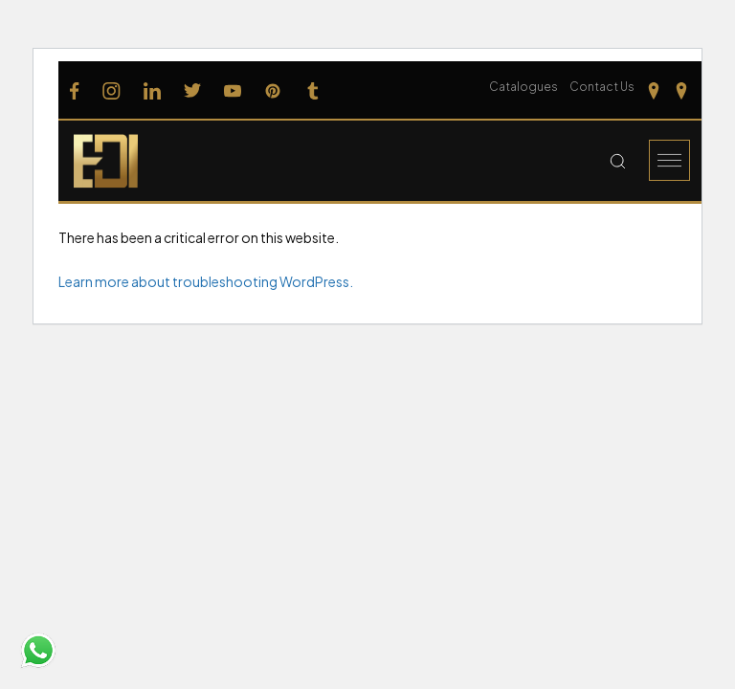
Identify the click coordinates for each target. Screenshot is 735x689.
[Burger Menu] (669, 160)
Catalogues (523, 86)
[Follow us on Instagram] (111, 90)
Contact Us (602, 86)
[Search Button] (618, 160)
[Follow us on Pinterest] (272, 90)
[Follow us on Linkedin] (152, 90)
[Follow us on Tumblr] (313, 90)
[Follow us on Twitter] (192, 90)
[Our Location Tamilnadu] (653, 90)
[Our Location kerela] (681, 90)
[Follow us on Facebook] (74, 90)
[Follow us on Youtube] (232, 90)
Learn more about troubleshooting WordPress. (205, 281)
